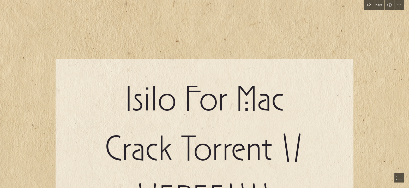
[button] (374, 5)
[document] (204, 94)
